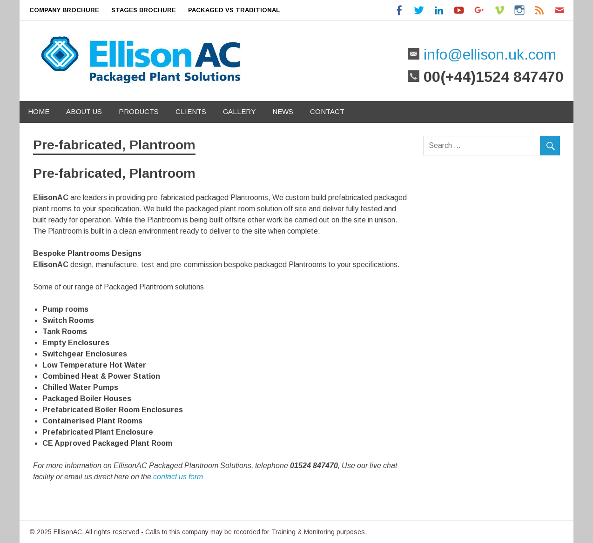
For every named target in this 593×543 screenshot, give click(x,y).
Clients (190, 111)
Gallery (239, 111)
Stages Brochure (143, 10)
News (282, 111)
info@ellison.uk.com (487, 54)
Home (38, 111)
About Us (84, 111)
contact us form (178, 477)
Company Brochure (64, 10)
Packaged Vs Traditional (234, 10)
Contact (327, 111)
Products (139, 111)
